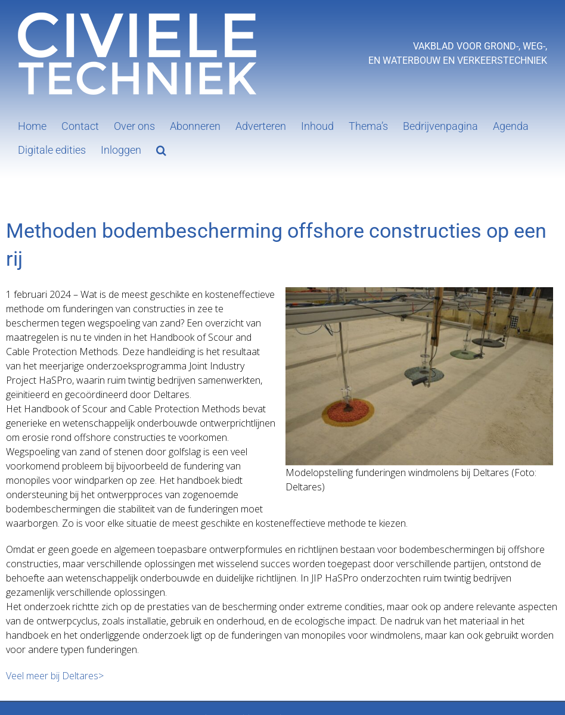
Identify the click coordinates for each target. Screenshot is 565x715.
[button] (161, 149)
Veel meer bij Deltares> (55, 675)
